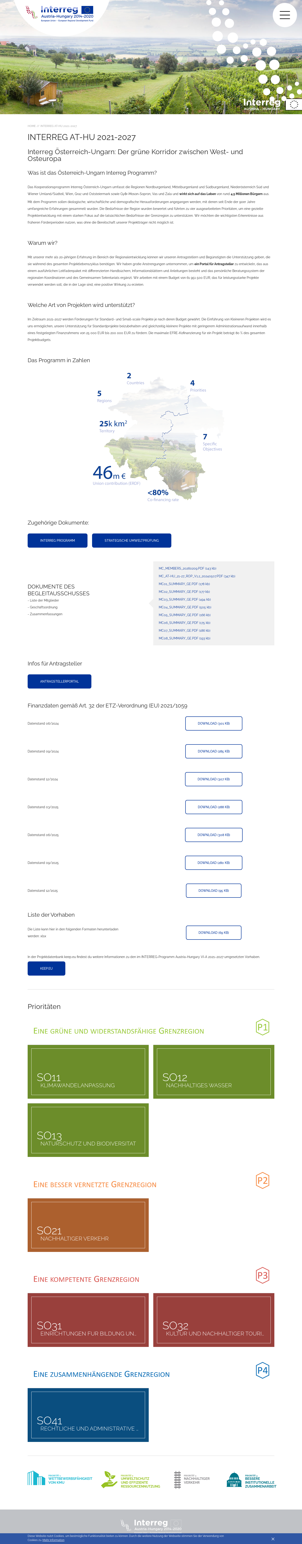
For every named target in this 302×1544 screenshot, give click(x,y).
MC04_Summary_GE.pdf (185, 607)
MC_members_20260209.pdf (187, 568)
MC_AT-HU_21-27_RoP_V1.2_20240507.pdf (197, 576)
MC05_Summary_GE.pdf (185, 615)
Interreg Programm (57, 540)
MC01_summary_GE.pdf (184, 584)
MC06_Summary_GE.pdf (184, 623)
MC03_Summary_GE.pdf (185, 599)
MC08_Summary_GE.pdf (184, 638)
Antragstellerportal (59, 681)
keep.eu (46, 968)
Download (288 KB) (214, 807)
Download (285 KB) (214, 751)
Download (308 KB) (214, 835)
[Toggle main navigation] (285, 15)
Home (32, 126)
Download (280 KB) (214, 863)
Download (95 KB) (214, 890)
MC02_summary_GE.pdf (184, 592)
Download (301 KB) (214, 723)
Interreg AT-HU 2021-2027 (58, 126)
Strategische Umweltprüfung (132, 540)
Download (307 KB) (214, 779)
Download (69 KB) (214, 932)
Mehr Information (53, 1540)
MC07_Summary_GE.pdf (184, 630)
